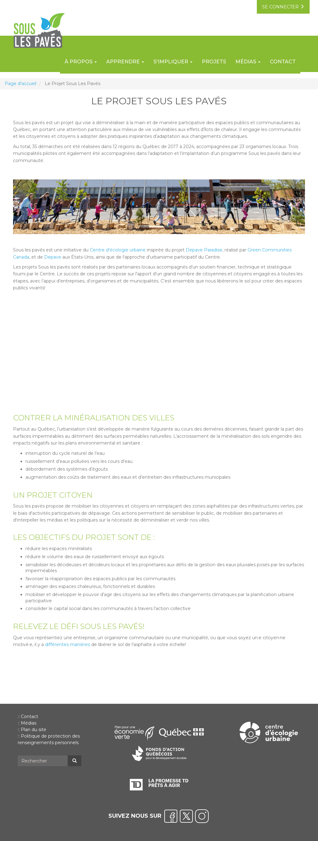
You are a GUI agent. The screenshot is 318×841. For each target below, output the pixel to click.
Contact (283, 62)
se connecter (283, 7)
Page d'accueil (20, 83)
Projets (214, 62)
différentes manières (67, 644)
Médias (28, 723)
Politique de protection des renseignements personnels (49, 739)
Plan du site (33, 729)
